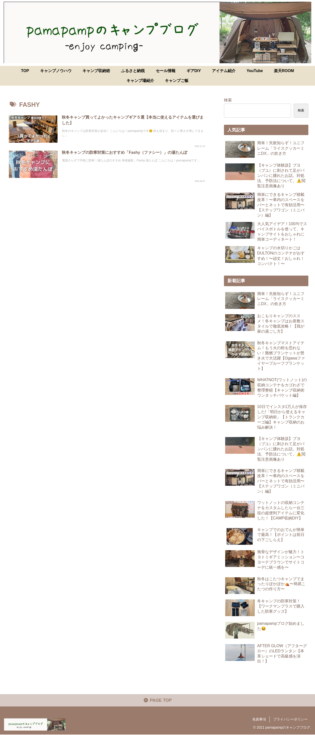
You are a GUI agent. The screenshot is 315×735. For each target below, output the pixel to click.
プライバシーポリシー (290, 720)
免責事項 (259, 720)
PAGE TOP (157, 700)
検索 (228, 100)
